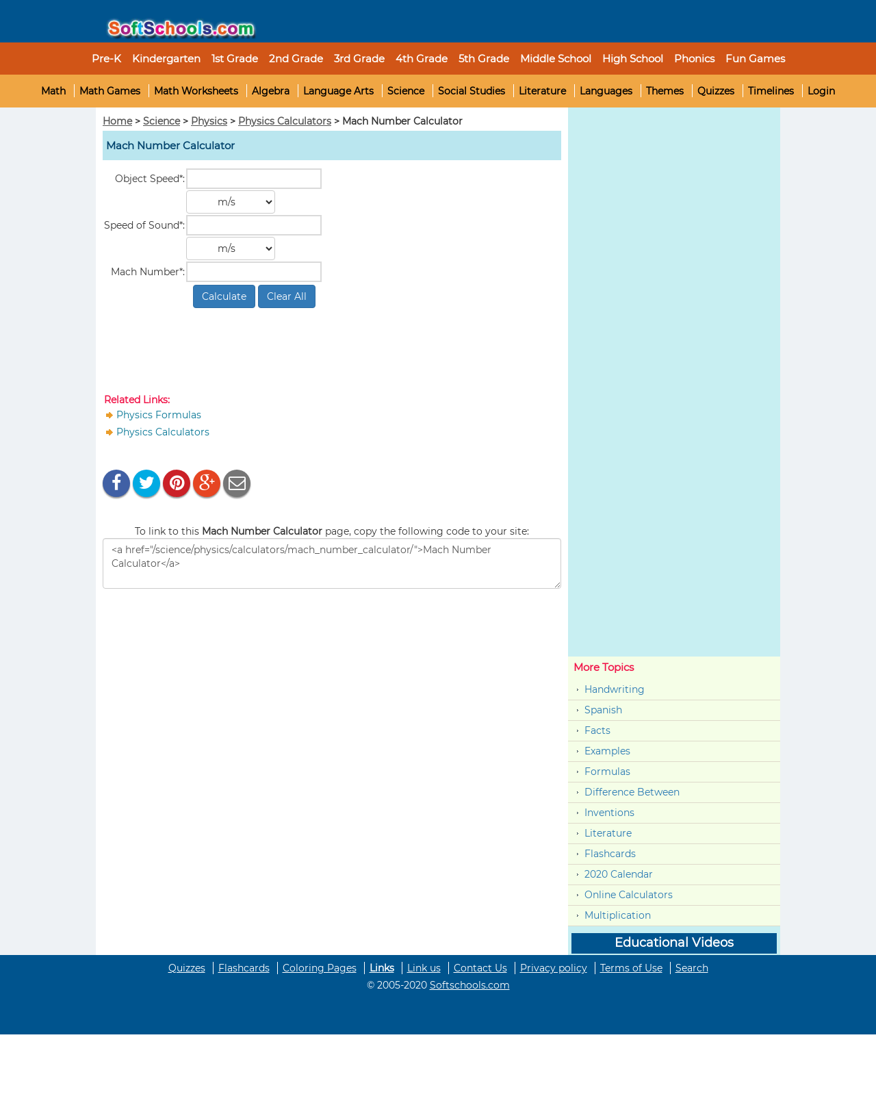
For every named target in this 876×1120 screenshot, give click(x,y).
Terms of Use (631, 968)
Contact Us (480, 968)
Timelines (771, 91)
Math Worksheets (196, 91)
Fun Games (755, 58)
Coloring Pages (320, 968)
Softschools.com (470, 985)
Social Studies (471, 91)
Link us (424, 968)
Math (53, 91)
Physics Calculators (284, 121)
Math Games (109, 91)
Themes (665, 91)
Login (821, 91)
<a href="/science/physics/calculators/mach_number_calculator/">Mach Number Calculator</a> (332, 563)
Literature (542, 91)
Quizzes (715, 91)
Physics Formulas (158, 415)
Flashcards (610, 854)
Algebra (270, 91)
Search (691, 968)
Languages (606, 91)
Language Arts (338, 91)
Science (405, 91)
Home (117, 121)
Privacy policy (553, 968)
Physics (209, 121)
